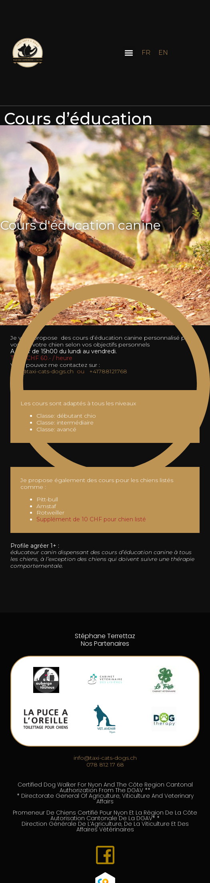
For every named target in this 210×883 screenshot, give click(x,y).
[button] (129, 52)
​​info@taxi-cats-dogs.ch (105, 757)
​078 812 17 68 (105, 764)
